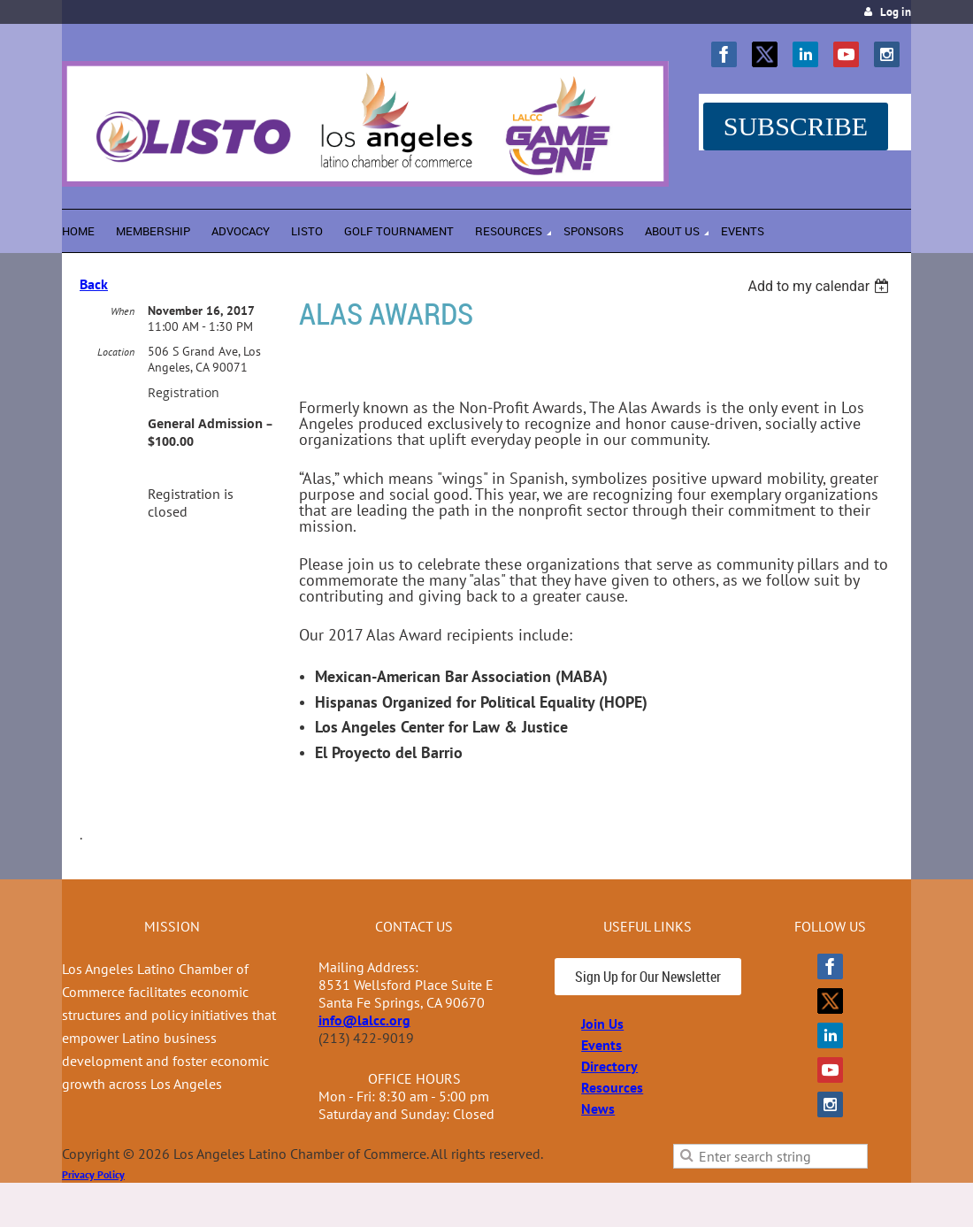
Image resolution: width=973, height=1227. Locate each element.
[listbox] (820, 286)
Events (601, 1045)
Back (94, 284)
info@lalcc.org (364, 1020)
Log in (895, 11)
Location (115, 351)
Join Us (602, 1023)
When (122, 311)
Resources (612, 1087)
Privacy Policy (93, 1174)
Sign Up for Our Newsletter (648, 976)
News (598, 1108)
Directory (609, 1066)
